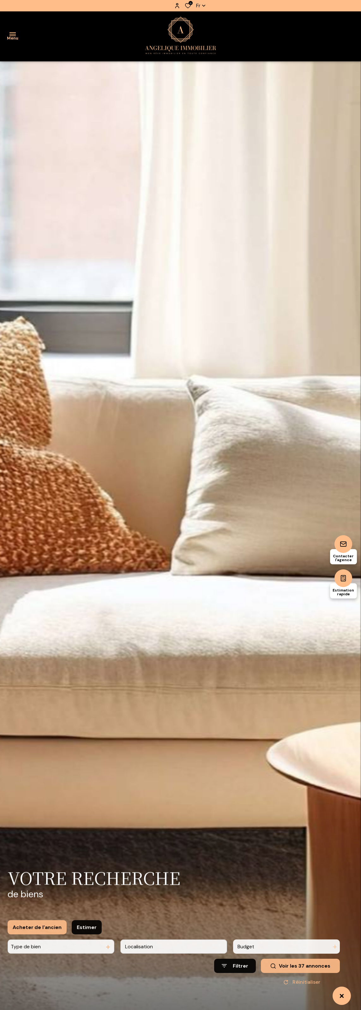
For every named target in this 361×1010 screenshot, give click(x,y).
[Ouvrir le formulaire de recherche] (235, 976)
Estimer (87, 936)
